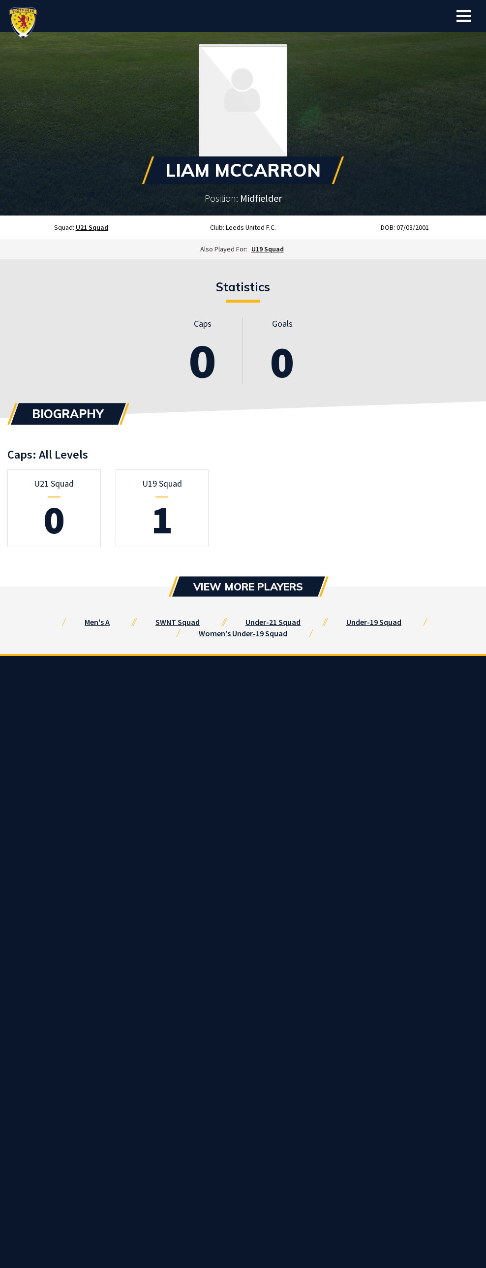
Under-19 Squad (373, 622)
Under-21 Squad (273, 622)
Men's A (97, 622)
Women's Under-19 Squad (243, 633)
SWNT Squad (177, 622)
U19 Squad (267, 249)
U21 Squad (92, 227)
